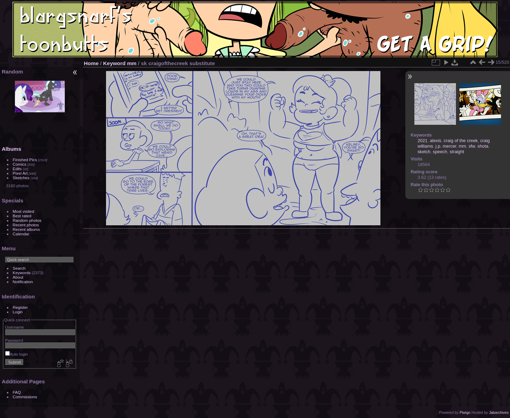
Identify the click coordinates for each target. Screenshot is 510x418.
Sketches (21, 177)
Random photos (27, 220)
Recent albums (26, 229)
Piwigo (464, 412)
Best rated (22, 216)
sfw (471, 146)
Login (18, 312)
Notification (23, 281)
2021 (422, 140)
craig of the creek (461, 140)
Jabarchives (499, 412)
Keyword (114, 63)
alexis (435, 140)
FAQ (17, 392)
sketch (423, 151)
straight (457, 151)
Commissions (25, 396)
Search (19, 268)
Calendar (21, 234)
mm (132, 63)
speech (440, 151)
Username (14, 327)
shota (482, 146)
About (18, 277)
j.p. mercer (446, 146)
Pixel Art (20, 173)
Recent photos (26, 225)
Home (91, 63)
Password (14, 340)
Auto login (16, 354)
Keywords (22, 272)
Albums (11, 149)
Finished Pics (25, 159)
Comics (19, 164)
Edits (17, 168)
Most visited (23, 211)
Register (20, 307)
